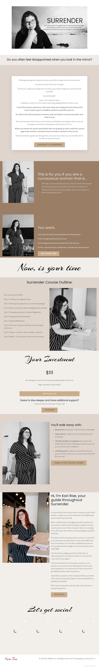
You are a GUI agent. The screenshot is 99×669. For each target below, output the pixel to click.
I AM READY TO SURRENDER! (49, 145)
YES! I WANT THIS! (48, 254)
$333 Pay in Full (49, 394)
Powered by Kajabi (89, 666)
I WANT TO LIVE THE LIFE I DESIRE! (68, 463)
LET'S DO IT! (59, 595)
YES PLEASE (49, 410)
